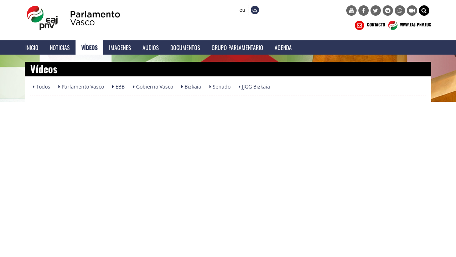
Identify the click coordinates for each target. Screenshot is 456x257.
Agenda (283, 47)
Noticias (60, 47)
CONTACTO (369, 25)
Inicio (31, 47)
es (255, 9)
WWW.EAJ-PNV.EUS (409, 25)
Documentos (185, 47)
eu (242, 9)
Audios (150, 47)
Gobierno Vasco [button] (153, 86)
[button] (424, 10)
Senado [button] (219, 86)
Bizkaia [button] (191, 86)
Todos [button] (41, 86)
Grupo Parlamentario (237, 47)
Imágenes (120, 47)
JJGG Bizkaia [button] (254, 86)
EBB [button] (118, 86)
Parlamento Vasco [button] (81, 86)
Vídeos (89, 47)
